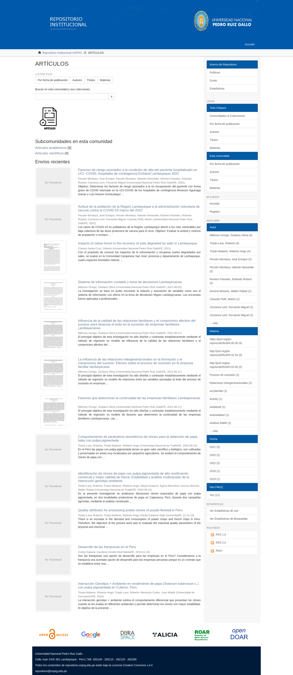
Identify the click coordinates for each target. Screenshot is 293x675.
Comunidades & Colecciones (227, 115)
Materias (105, 80)
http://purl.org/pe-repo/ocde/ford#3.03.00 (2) (226, 364)
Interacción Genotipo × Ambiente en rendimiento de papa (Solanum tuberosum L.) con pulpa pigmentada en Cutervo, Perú (138, 585)
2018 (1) (215, 471)
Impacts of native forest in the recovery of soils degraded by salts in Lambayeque (137, 243)
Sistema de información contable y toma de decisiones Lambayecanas (130, 282)
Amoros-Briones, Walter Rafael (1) (230, 291)
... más (214, 323)
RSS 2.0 (218, 542)
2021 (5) (215, 447)
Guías (213, 80)
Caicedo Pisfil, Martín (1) (225, 299)
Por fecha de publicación (53, 80)
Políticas (215, 72)
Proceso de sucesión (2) (224, 374)
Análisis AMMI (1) (220, 423)
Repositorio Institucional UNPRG (62, 52)
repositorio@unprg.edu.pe (51, 671)
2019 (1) (215, 479)
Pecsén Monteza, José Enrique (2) (231, 259)
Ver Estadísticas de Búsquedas (229, 518)
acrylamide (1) (218, 390)
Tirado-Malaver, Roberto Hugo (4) (230, 251)
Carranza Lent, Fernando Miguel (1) (231, 307)
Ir (112, 96)
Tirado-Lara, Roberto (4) (224, 243)
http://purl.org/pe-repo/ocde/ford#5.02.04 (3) (226, 353)
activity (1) (216, 399)
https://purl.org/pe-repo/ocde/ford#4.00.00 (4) (226, 341)
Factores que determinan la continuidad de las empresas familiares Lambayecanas (139, 398)
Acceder (215, 203)
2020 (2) (215, 455)
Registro (215, 211)
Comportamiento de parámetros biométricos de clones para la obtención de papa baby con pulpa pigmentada (137, 438)
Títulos (91, 80)
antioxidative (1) (219, 415)
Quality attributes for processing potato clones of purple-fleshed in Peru (130, 510)
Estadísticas (217, 88)
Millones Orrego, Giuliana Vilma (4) (231, 235)
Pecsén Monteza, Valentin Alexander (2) (232, 269)
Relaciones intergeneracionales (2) (231, 382)
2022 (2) (215, 463)
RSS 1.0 (218, 534)
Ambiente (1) (217, 407)
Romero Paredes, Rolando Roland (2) (231, 281)
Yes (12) (215, 495)
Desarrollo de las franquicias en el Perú (107, 547)
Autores (77, 80)
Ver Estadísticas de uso (224, 510)
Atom (216, 551)
